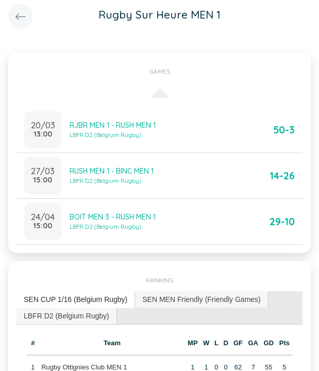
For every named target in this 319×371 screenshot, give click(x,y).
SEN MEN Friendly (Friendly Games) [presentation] (201, 299)
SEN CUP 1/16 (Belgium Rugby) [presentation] (75, 299)
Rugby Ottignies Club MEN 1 (84, 367)
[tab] (75, 299)
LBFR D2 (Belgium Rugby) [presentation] (66, 316)
